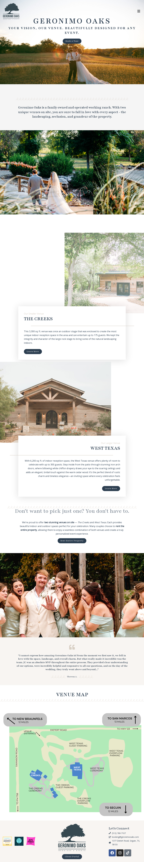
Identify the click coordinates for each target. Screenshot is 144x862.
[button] (138, 11)
